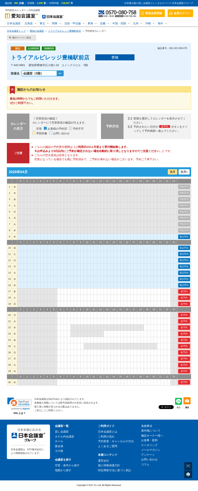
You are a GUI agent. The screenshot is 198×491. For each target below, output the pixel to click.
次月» (184, 171)
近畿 (102, 23)
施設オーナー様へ (152, 435)
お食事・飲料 (149, 440)
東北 (42, 23)
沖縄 (148, 23)
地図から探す (63, 470)
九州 (135, 23)
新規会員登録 (153, 13)
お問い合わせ (149, 459)
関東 (54, 23)
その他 (59, 450)
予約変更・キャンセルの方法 (116, 441)
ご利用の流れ (106, 436)
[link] (19, 403)
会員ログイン (182, 13)
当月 (172, 171)
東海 (90, 23)
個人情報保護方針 (109, 465)
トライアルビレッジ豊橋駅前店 (64, 31)
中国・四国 (119, 23)
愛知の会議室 (37, 31)
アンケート (148, 454)
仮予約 (184, 291)
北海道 (29, 23)
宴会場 (59, 446)
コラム (145, 464)
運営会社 (103, 460)
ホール (59, 441)
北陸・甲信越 (72, 23)
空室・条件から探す (67, 465)
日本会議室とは (107, 431)
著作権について (150, 430)
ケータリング (149, 445)
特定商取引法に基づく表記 (114, 470)
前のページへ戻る (21, 37)
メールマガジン (150, 449)
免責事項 (146, 425)
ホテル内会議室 (64, 436)
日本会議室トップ (16, 31)
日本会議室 (14, 23)
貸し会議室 (62, 431)
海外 (160, 23)
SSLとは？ (20, 413)
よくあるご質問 (107, 446)
